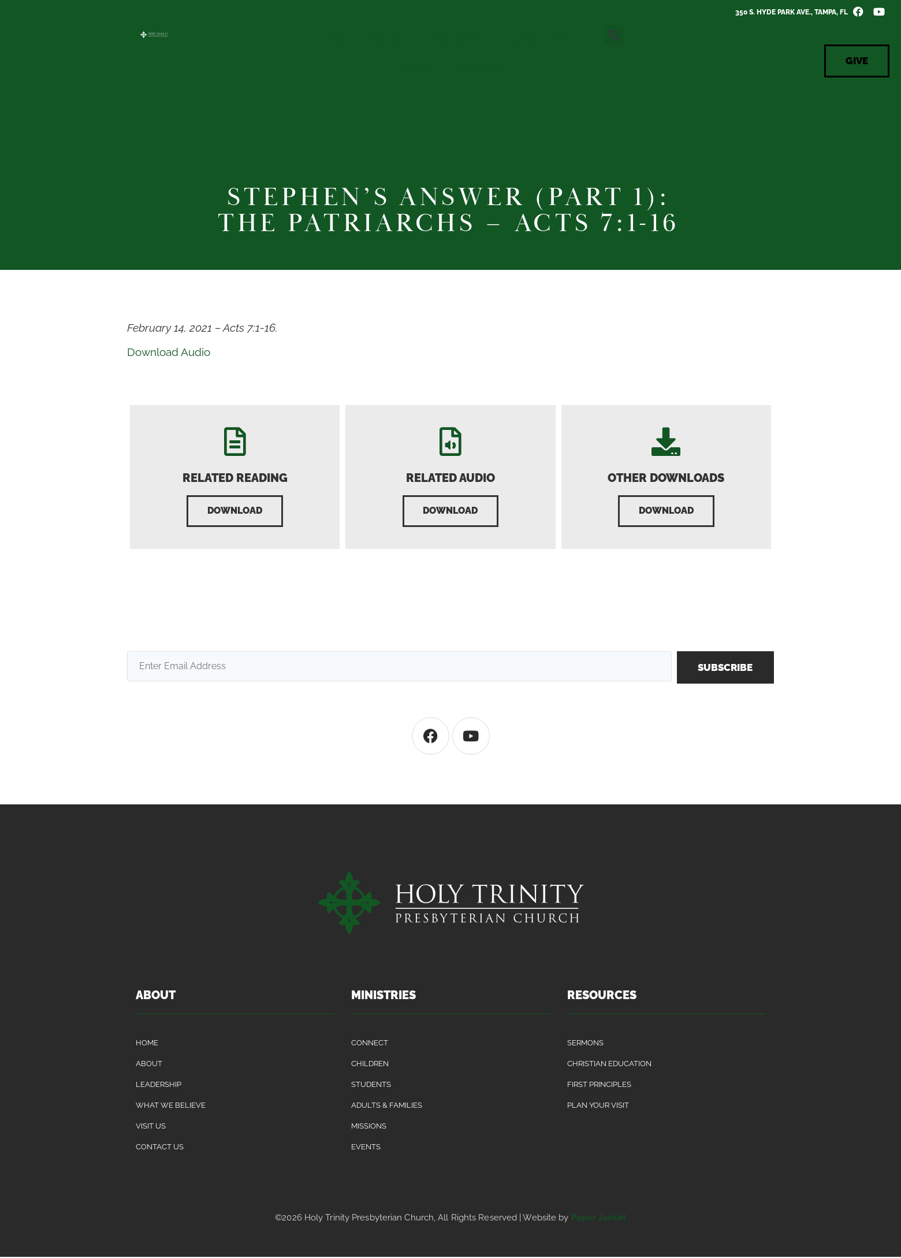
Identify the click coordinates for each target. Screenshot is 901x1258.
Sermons (585, 1044)
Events (411, 65)
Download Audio (168, 352)
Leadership (158, 1085)
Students (371, 1085)
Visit (333, 38)
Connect (461, 39)
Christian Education (609, 1064)
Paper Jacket (598, 1219)
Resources (544, 39)
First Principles (599, 1085)
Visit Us (151, 1127)
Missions (368, 1127)
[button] (614, 34)
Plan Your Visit (598, 1106)
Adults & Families (386, 1106)
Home (147, 1044)
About (389, 39)
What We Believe (171, 1106)
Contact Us (479, 65)
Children (370, 1064)
